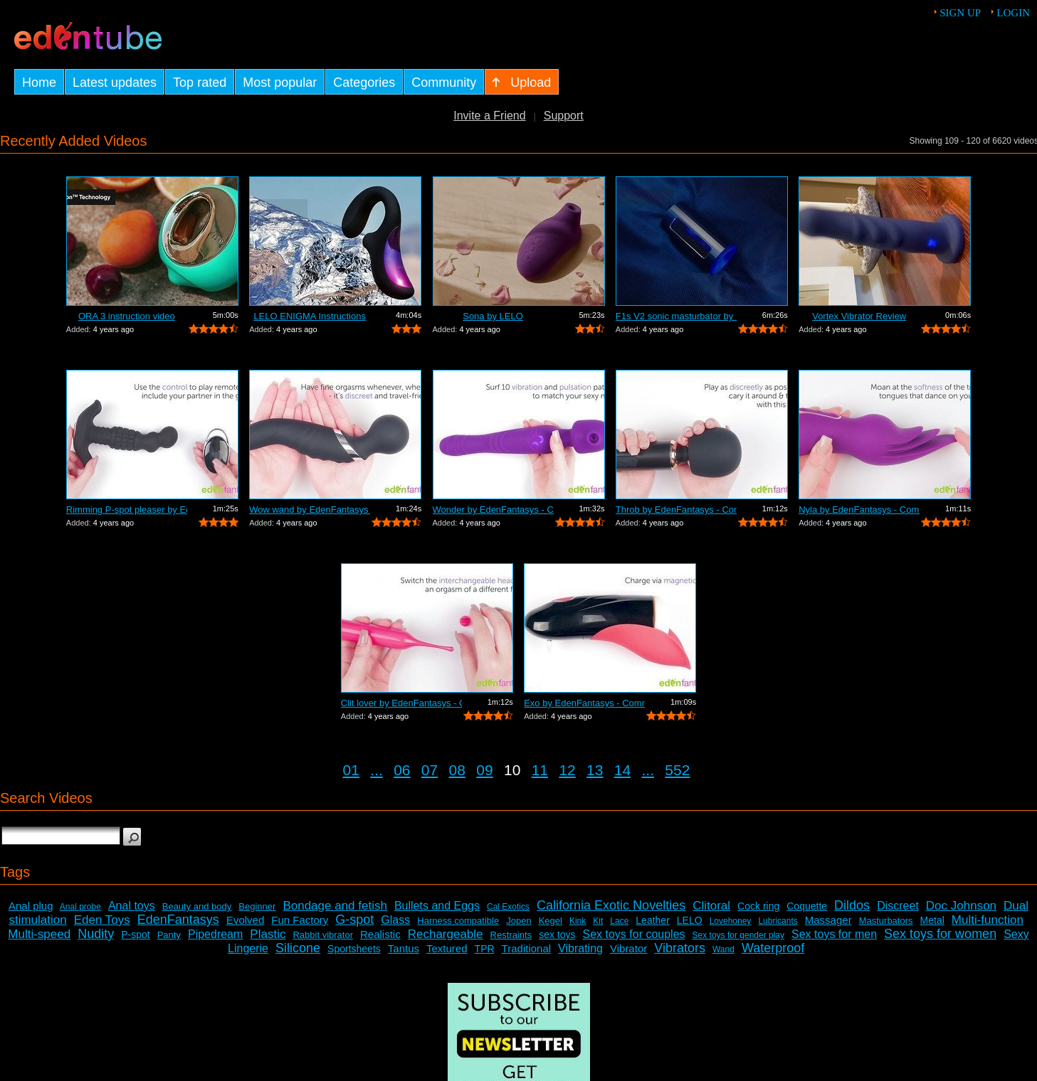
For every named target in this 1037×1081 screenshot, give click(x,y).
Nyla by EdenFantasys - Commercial (859, 509)
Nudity (96, 934)
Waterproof (773, 948)
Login (1013, 12)
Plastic (267, 934)
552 (677, 770)
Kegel (550, 920)
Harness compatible (458, 920)
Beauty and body (197, 906)
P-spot (135, 934)
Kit (598, 921)
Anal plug (31, 906)
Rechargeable (445, 934)
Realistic (380, 934)
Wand (723, 949)
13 (594, 770)
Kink (577, 921)
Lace (619, 921)
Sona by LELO (493, 316)
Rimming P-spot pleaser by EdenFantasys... (126, 509)
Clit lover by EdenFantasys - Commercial (401, 703)
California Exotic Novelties (611, 905)
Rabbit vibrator (323, 935)
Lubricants (777, 921)
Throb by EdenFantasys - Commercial (676, 509)
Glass (395, 920)
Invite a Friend (489, 116)
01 (351, 770)
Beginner (256, 906)
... (376, 770)
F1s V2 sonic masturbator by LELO (676, 316)
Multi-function (987, 920)
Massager (828, 920)
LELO (689, 920)
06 (402, 770)
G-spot (354, 919)
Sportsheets (354, 948)
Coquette (806, 906)
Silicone (297, 948)
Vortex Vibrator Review (859, 316)
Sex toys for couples (634, 934)
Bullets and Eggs (437, 906)
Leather (652, 920)
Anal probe (80, 907)
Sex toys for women (940, 934)
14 (622, 770)
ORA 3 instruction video (126, 316)
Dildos (852, 905)
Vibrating (580, 948)
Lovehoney (731, 921)
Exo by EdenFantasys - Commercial (584, 703)
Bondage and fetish (335, 905)
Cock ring (758, 906)
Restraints (511, 935)
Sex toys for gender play (738, 935)
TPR (485, 948)
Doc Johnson (961, 905)
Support (564, 116)
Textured (447, 948)
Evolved (245, 920)
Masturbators (886, 920)
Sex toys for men (834, 934)
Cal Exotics (508, 907)
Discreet (898, 906)
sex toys (557, 934)
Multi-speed (39, 934)
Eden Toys (102, 920)
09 (484, 770)
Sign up (960, 12)
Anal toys (131, 906)
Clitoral (711, 905)
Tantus (403, 948)
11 (540, 770)
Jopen (518, 920)
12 (567, 770)
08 (457, 770)
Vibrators (679, 948)
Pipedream (215, 934)
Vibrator (628, 948)
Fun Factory (299, 920)
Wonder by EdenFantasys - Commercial (493, 509)
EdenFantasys (178, 919)
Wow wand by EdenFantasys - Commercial (309, 509)
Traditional (526, 948)
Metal (932, 920)
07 (429, 770)
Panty (169, 935)
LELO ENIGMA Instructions (309, 316)
